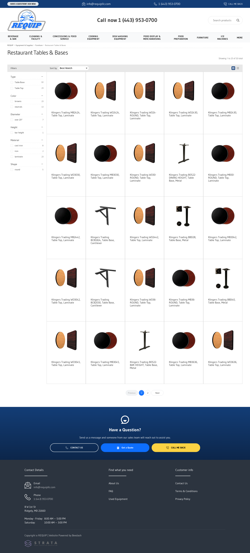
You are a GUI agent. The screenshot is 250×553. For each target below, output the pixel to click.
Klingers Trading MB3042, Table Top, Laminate (222, 239)
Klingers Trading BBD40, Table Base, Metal (221, 301)
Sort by (53, 68)
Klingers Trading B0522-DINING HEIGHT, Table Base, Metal (182, 177)
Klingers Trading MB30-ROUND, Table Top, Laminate (221, 177)
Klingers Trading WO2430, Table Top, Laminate (183, 114)
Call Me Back (175, 447)
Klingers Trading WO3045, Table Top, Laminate (66, 363)
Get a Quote (125, 447)
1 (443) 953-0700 (137, 20)
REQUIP (10, 45)
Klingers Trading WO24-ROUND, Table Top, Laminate (143, 115)
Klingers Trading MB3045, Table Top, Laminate (105, 363)
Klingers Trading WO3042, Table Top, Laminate (65, 301)
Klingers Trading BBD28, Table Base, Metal (182, 239)
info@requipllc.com (44, 487)
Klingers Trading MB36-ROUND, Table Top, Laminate (182, 302)
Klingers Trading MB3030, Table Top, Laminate (105, 176)
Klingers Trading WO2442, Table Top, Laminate (144, 239)
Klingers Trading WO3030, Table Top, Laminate (65, 176)
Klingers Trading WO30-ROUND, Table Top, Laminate (143, 177)
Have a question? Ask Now (23, 4)
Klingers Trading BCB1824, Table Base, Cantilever (103, 240)
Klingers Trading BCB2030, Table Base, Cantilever (103, 302)
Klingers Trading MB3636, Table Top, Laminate (183, 363)
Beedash (77, 535)
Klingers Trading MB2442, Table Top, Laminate (65, 239)
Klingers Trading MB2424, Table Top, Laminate (65, 114)
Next (157, 393)
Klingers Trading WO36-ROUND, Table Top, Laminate (143, 302)
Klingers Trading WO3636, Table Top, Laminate (222, 363)
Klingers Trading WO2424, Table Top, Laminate (105, 114)
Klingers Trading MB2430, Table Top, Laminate (222, 114)
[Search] (225, 20)
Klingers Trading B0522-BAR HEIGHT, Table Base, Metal (144, 364)
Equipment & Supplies (24, 45)
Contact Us (74, 447)
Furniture (38, 45)
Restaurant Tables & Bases (55, 45)
